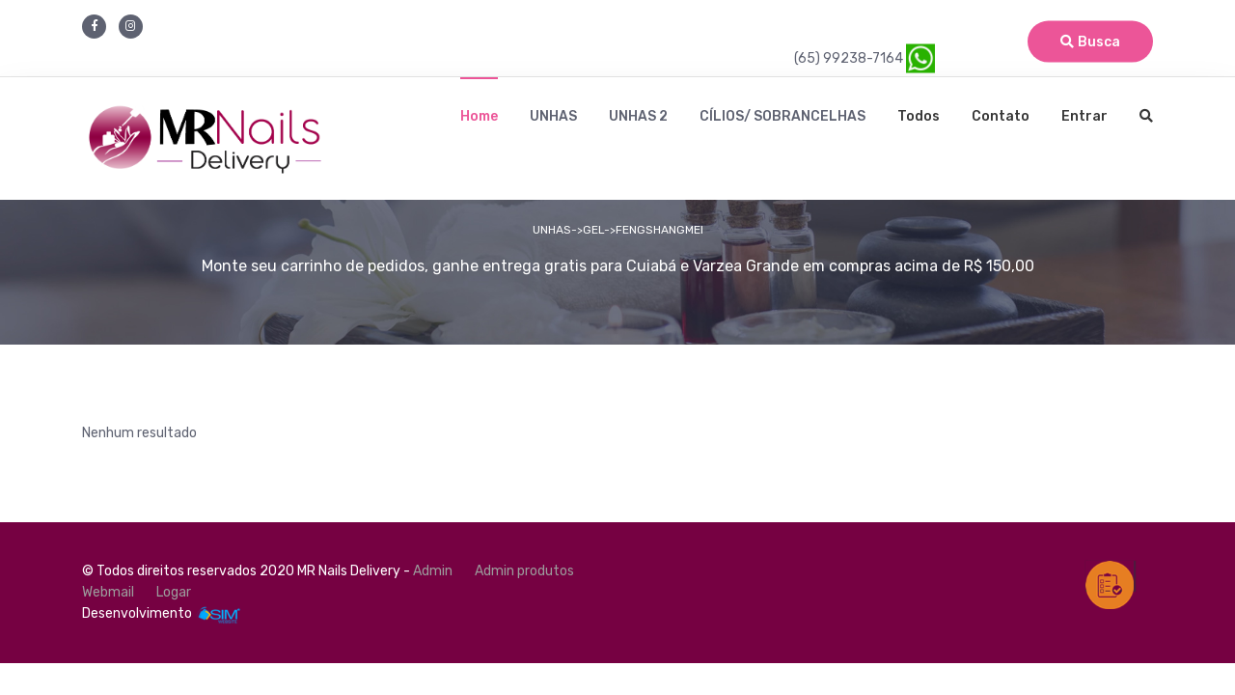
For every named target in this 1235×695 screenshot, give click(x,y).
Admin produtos (524, 571)
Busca (1090, 42)
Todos (918, 116)
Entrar (1084, 116)
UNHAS (553, 116)
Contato (1000, 116)
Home (479, 116)
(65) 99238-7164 (864, 58)
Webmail (108, 592)
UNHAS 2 (638, 116)
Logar (173, 592)
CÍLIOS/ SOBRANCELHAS (782, 116)
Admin (433, 571)
